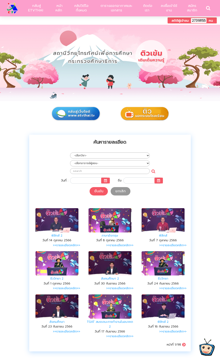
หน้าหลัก (59, 8)
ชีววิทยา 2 (57, 278)
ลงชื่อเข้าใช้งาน (169, 8)
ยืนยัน (98, 191)
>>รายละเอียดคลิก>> (66, 245)
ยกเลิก (120, 191)
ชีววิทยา (163, 278)
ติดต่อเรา (147, 8)
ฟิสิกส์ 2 (57, 235)
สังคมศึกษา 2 (110, 278)
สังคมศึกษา (56, 322)
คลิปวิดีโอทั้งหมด (81, 8)
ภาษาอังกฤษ (110, 235)
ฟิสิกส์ (163, 235)
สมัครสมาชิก (192, 8)
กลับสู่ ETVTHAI (35, 8)
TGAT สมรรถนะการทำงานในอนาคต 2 (110, 324)
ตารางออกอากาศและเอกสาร (116, 8)
